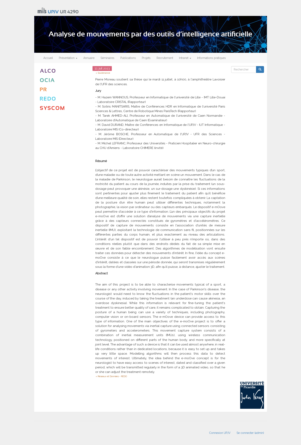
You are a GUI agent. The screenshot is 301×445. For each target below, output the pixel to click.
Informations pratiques (211, 58)
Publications (128, 58)
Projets (146, 58)
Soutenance (104, 72)
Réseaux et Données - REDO (112, 376)
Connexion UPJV (220, 432)
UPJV (53, 12)
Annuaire (88, 58)
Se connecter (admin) (250, 432)
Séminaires (107, 58)
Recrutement (165, 58)
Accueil (48, 58)
